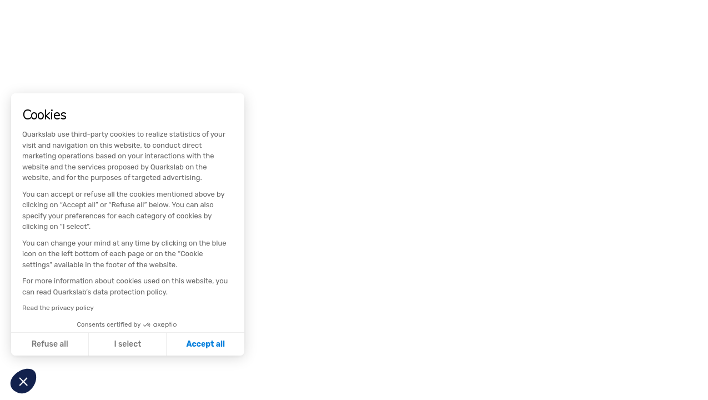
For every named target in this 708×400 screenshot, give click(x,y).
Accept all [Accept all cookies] (206, 344)
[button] (23, 381)
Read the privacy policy (58, 308)
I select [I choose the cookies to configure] (127, 344)
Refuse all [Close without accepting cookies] (50, 344)
